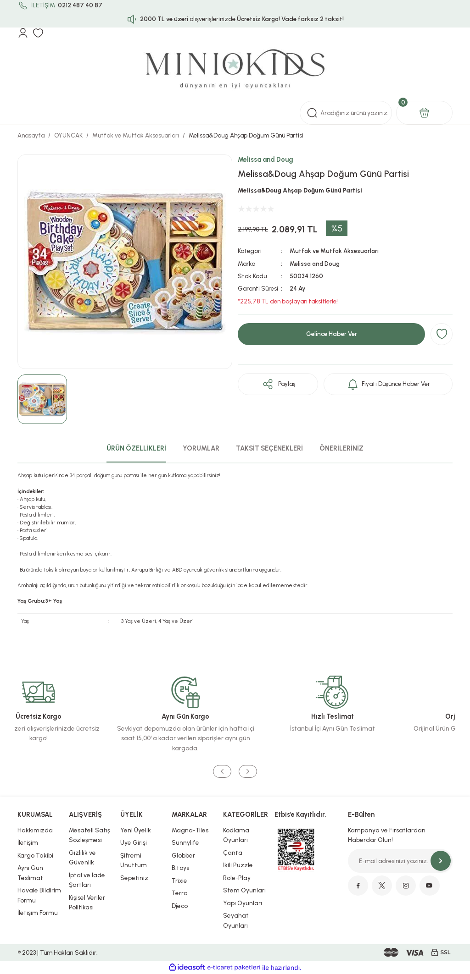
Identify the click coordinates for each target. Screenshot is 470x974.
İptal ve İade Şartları (87, 880)
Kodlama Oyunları (236, 835)
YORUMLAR (201, 448)
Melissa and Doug (265, 159)
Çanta (232, 852)
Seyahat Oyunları (236, 920)
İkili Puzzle (238, 865)
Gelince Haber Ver (331, 333)
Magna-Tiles (190, 830)
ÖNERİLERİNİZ (341, 448)
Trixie (179, 880)
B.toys (180, 867)
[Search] (346, 113)
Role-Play (237, 877)
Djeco (180, 905)
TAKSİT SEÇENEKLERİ (269, 448)
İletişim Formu (37, 912)
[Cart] (424, 113)
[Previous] (222, 771)
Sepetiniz (134, 877)
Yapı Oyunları (242, 903)
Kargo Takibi (35, 855)
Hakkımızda (35, 830)
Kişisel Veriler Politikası (87, 902)
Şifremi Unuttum (133, 860)
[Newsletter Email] (400, 861)
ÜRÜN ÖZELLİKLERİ (136, 448)
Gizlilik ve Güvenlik (82, 857)
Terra (180, 893)
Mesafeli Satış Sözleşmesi (89, 835)
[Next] (248, 771)
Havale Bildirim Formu (39, 895)
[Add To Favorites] (442, 334)
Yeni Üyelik (135, 830)
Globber (183, 855)
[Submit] (441, 861)
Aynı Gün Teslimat (30, 872)
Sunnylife (185, 842)
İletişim (27, 842)
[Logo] (234, 69)
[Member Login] (22, 33)
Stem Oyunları (244, 890)
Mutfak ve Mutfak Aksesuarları (335, 250)
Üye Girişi (133, 842)
